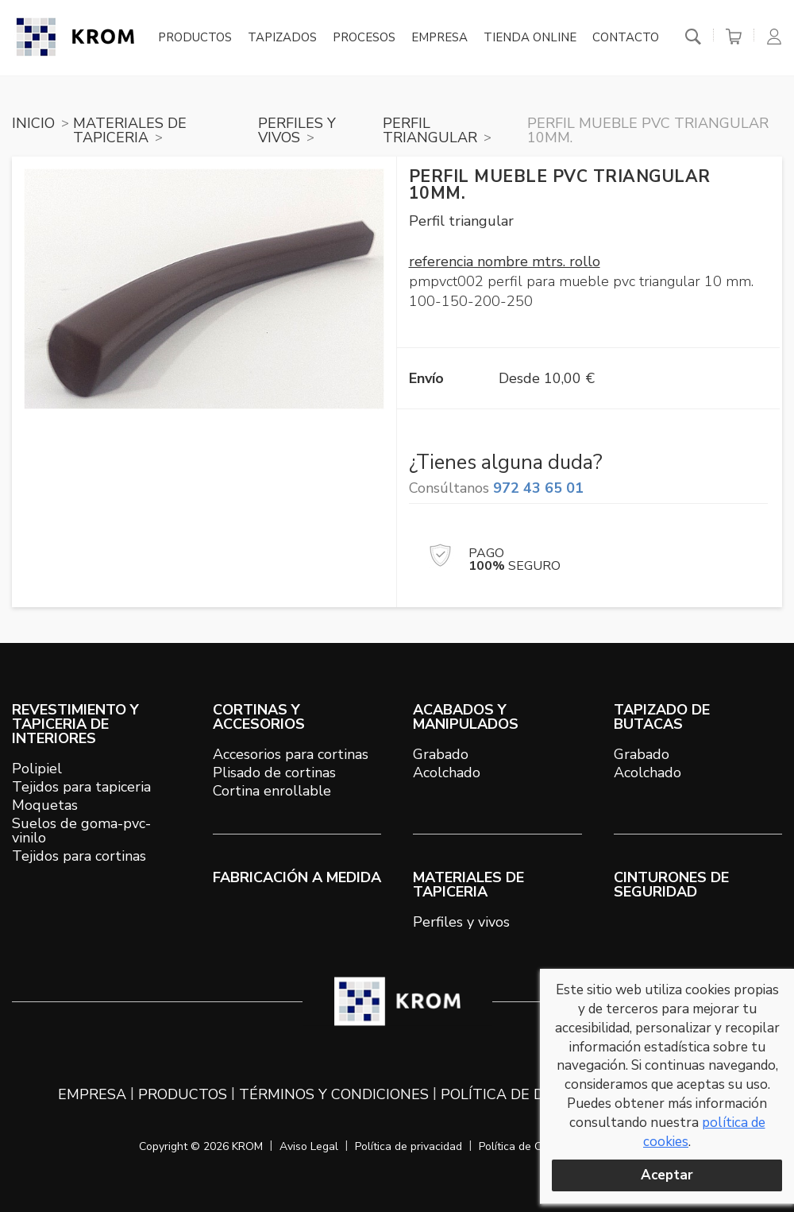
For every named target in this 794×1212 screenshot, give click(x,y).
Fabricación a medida (297, 877)
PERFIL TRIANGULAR (430, 130)
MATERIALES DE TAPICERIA (130, 130)
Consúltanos (496, 488)
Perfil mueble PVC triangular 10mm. (648, 130)
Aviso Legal (308, 1146)
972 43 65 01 (538, 488)
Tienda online (530, 38)
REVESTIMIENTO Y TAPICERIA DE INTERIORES (75, 724)
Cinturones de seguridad (671, 884)
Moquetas (45, 805)
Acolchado (446, 772)
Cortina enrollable (272, 790)
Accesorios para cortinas (290, 754)
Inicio (33, 123)
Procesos (364, 38)
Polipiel (37, 768)
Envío (426, 378)
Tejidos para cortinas (79, 855)
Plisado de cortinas (274, 772)
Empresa (439, 38)
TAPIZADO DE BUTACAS (662, 717)
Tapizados (282, 38)
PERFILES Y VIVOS (297, 130)
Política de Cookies (526, 1146)
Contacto (625, 38)
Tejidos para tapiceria (81, 786)
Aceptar (667, 1175)
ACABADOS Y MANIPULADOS (465, 717)
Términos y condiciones (334, 1094)
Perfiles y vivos (461, 921)
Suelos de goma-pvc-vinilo (81, 830)
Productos (195, 38)
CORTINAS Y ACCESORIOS (259, 717)
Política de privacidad (408, 1146)
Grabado (440, 754)
